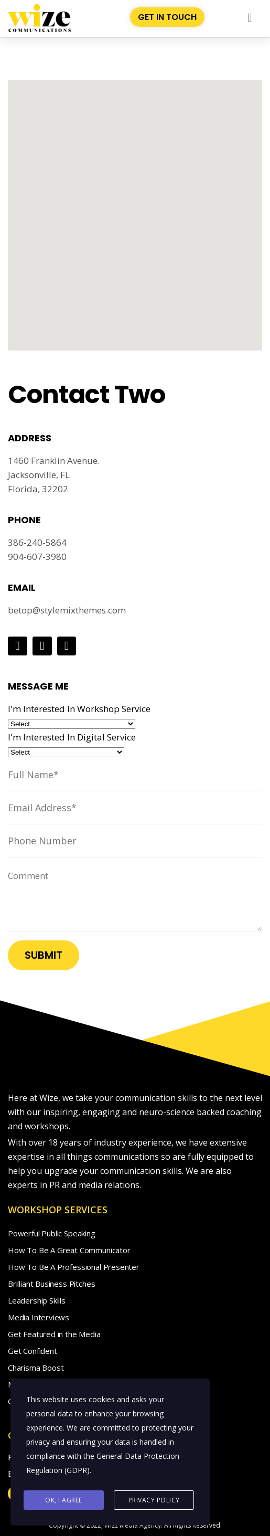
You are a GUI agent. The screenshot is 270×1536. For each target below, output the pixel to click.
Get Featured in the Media (54, 1334)
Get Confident (32, 1351)
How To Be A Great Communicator (69, 1250)
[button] (250, 17)
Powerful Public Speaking (51, 1233)
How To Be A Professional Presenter (73, 1267)
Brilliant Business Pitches (51, 1283)
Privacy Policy (154, 1500)
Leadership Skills (37, 1300)
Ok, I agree (63, 1500)
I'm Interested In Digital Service (72, 737)
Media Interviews (38, 1317)
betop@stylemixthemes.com (67, 610)
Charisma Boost (35, 1367)
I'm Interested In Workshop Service (79, 709)
